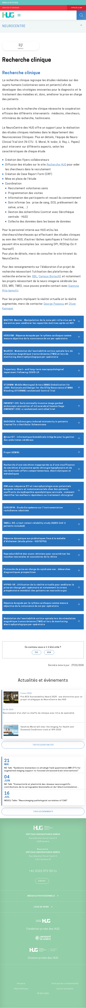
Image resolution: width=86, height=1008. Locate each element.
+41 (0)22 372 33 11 (43, 871)
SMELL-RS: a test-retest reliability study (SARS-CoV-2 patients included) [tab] (42, 524)
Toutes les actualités (43, 745)
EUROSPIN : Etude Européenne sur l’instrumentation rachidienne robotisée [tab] (42, 509)
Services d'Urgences (10, 7)
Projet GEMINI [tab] (42, 452)
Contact (42, 881)
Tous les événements (43, 812)
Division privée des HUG (43, 958)
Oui (36, 652)
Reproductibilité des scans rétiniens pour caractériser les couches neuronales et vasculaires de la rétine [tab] (42, 555)
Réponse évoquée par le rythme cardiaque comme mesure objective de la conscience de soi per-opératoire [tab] (42, 604)
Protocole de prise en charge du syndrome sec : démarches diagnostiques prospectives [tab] (42, 571)
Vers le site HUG (10, 3)
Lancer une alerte (64, 989)
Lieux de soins (41, 907)
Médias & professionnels (41, 896)
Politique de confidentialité (65, 984)
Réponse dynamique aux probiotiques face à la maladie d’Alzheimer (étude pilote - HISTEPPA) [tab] (42, 540)
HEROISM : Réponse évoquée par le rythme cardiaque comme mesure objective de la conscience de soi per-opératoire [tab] (42, 337)
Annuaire (21, 984)
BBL (34, 276)
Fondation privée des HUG (43, 929)
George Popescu (54, 304)
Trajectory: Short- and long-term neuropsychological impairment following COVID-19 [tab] (42, 371)
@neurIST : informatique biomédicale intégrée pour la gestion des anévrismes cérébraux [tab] (42, 438)
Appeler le (76, 7)
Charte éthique (21, 989)
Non (49, 652)
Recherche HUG (56, 164)
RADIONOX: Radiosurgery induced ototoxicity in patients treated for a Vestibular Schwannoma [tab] (42, 423)
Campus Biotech (49, 276)
